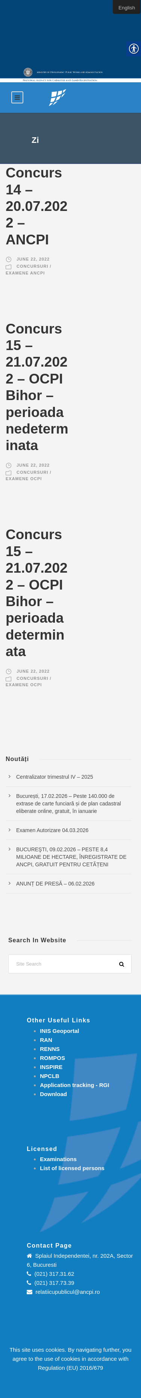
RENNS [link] (50, 1049)
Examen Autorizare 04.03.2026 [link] (52, 830)
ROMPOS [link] (52, 1058)
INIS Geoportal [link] (59, 1031)
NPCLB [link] (49, 1076)
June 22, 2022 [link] (33, 259)
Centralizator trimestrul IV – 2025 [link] (54, 777)
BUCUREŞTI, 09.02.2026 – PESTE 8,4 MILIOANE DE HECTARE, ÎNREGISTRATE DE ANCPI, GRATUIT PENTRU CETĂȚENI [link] (71, 856)
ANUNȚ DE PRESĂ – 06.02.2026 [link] (55, 884)
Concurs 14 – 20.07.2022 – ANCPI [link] (37, 206)
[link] (57, 97)
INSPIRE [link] (51, 1067)
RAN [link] (46, 1040)
